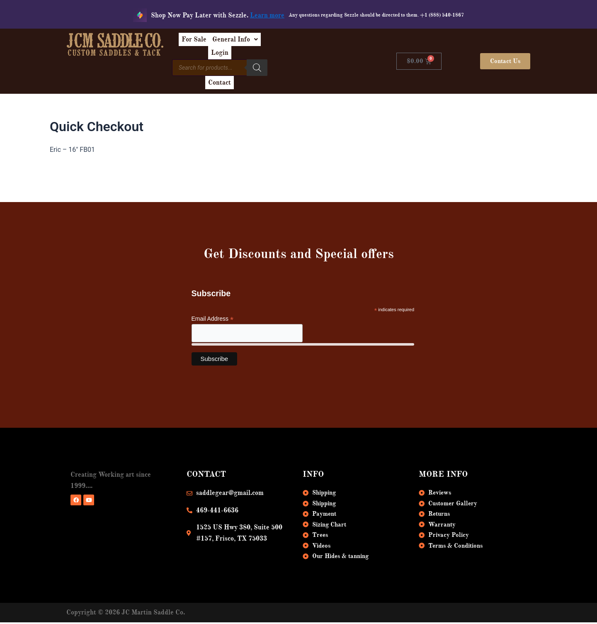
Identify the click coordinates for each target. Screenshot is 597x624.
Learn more (267, 15)
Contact (327, 61)
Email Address (213, 309)
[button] (284, 42)
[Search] (299, 60)
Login (327, 42)
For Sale (235, 42)
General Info (283, 42)
